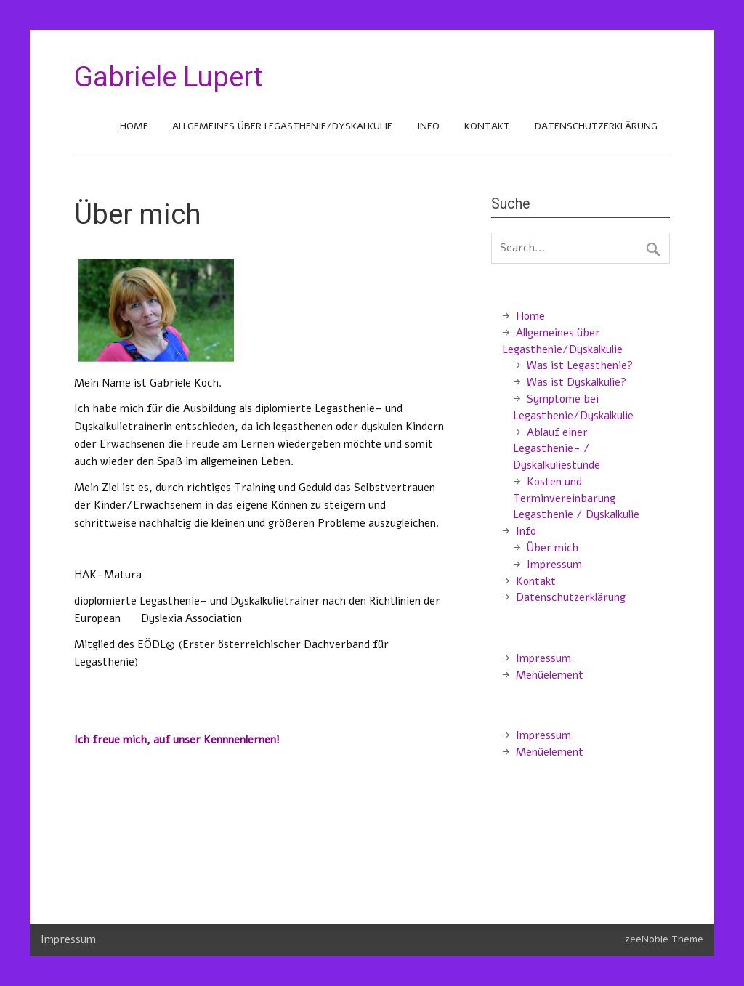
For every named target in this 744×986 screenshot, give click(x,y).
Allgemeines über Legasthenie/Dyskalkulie (282, 126)
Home (134, 126)
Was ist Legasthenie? (580, 365)
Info (428, 126)
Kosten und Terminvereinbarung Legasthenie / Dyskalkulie (576, 498)
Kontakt (487, 126)
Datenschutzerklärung (596, 126)
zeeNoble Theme (664, 939)
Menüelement (549, 675)
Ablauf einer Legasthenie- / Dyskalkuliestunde (556, 449)
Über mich (552, 548)
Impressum (554, 564)
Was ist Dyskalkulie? (576, 382)
